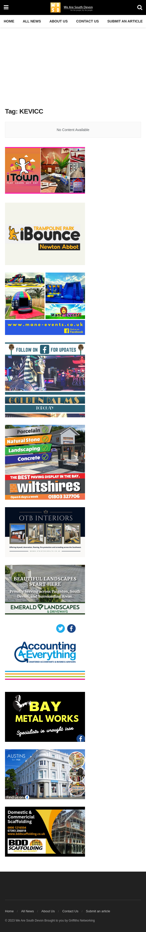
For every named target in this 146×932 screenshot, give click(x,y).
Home (9, 21)
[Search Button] (139, 7)
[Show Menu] (6, 7)
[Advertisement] (73, 65)
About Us (59, 21)
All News (32, 21)
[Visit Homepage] (72, 7)
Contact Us (87, 21)
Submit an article (124, 21)
